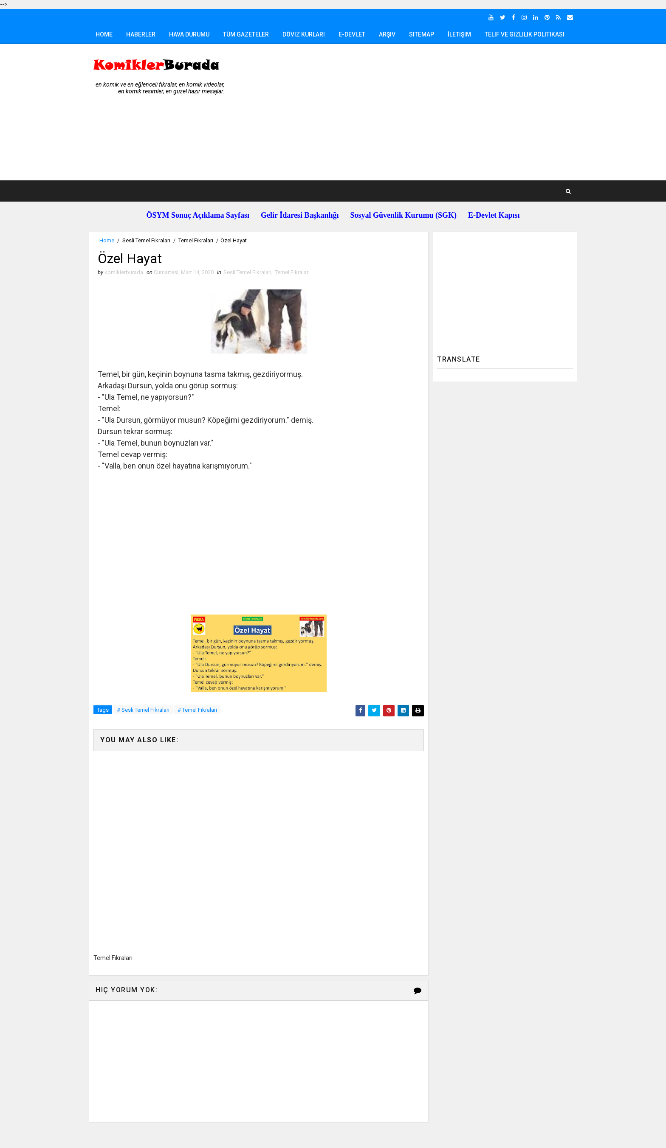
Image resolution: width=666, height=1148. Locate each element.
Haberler (140, 34)
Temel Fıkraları (195, 240)
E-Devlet (352, 34)
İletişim (459, 34)
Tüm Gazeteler (246, 34)
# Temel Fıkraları (197, 710)
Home (104, 34)
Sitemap (421, 34)
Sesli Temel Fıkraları (146, 240)
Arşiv (387, 34)
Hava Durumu (189, 34)
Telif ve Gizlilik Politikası (524, 34)
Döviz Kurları (303, 34)
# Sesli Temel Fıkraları (143, 710)
